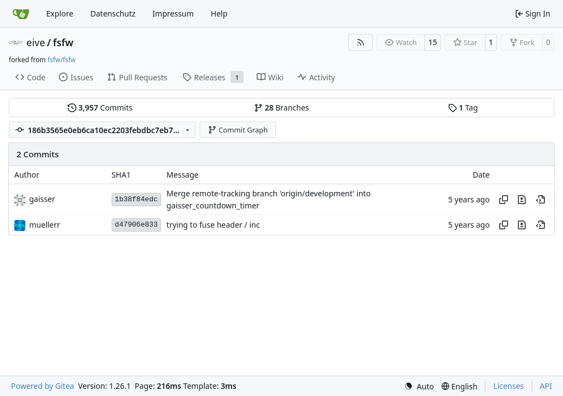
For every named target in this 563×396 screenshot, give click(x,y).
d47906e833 (136, 225)
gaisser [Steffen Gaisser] (42, 199)
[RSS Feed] (360, 42)
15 (432, 42)
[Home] (20, 14)
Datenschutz (112, 13)
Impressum (173, 13)
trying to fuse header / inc (213, 225)
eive (35, 42)
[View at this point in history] (540, 199)
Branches (281, 107)
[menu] (419, 386)
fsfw (63, 42)
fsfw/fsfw (61, 59)
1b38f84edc (136, 199)
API (546, 386)
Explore (59, 13)
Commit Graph (238, 130)
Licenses (508, 386)
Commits (100, 107)
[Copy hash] (503, 199)
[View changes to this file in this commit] (522, 199)
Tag (463, 107)
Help (219, 13)
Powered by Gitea (42, 386)
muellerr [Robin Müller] (44, 224)
